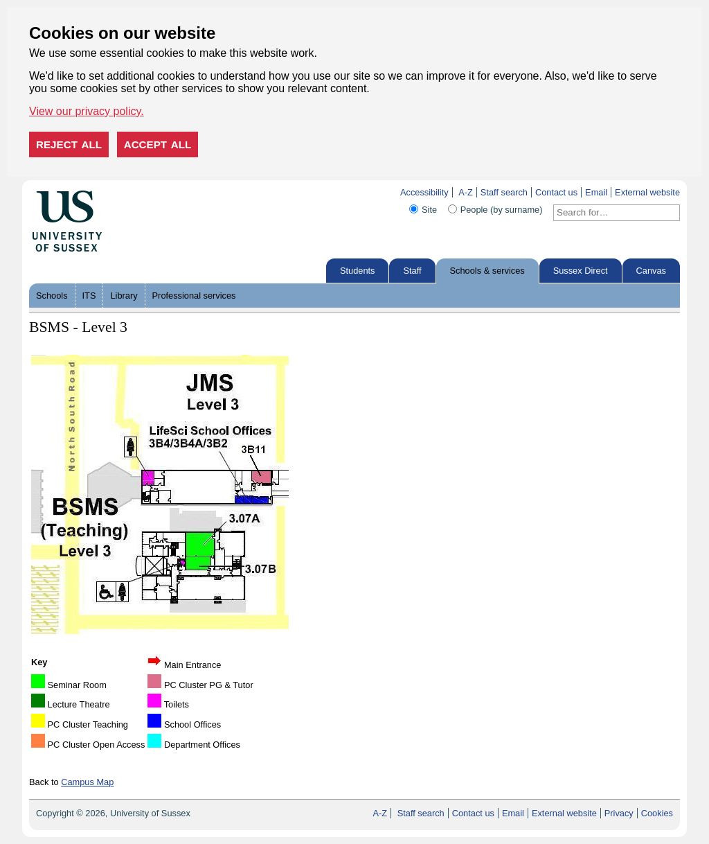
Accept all (158, 144)
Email (596, 192)
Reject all (69, 144)
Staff (412, 270)
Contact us (556, 192)
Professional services (194, 295)
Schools (52, 295)
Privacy (619, 813)
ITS (89, 295)
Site (429, 209)
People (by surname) (501, 209)
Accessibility (424, 192)
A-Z (465, 192)
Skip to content (131, 192)
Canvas (651, 270)
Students (357, 270)
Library (123, 295)
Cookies (657, 813)
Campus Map (87, 782)
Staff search (504, 192)
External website (647, 192)
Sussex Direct (580, 270)
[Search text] (608, 212)
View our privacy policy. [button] (86, 111)
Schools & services (487, 270)
